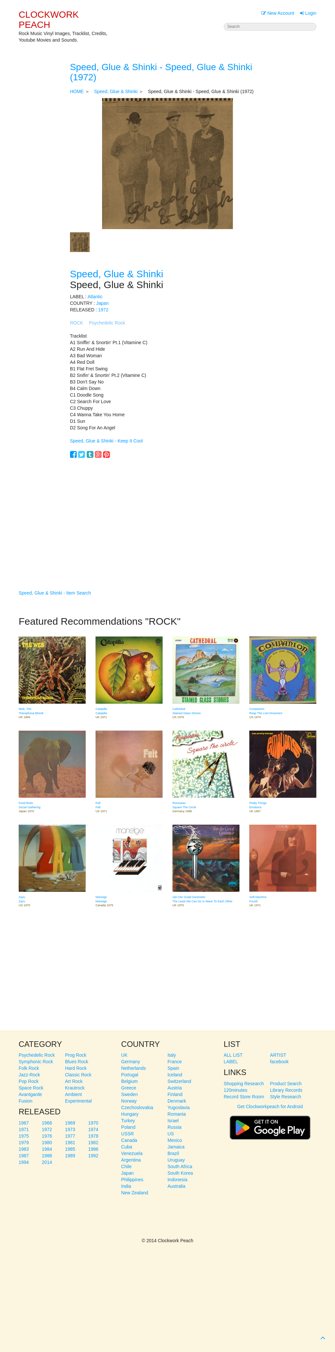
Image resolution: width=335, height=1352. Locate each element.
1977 (70, 1136)
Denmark (177, 1101)
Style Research (285, 1096)
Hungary (129, 1114)
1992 (93, 1155)
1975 (24, 1136)
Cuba (126, 1146)
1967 (24, 1123)
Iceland (175, 1074)
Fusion (25, 1101)
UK (124, 1055)
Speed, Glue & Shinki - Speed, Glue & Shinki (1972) (161, 72)
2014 (47, 1162)
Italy (172, 1055)
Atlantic (95, 296)
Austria (175, 1087)
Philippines (132, 1179)
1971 (24, 1129)
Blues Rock (76, 1061)
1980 (47, 1142)
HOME (77, 91)
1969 (70, 1123)
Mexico (175, 1140)
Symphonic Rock (36, 1061)
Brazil (173, 1153)
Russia (175, 1127)
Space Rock (31, 1087)
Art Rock (74, 1081)
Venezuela (131, 1153)
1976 (47, 1136)
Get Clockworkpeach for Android (270, 1125)
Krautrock (75, 1087)
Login (308, 13)
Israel (173, 1120)
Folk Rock (29, 1068)
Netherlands (133, 1068)
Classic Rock (78, 1074)
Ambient (73, 1094)
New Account (277, 13)
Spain (173, 1068)
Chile (126, 1166)
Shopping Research (244, 1083)
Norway (128, 1101)
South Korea (180, 1173)
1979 (24, 1142)
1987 (24, 1155)
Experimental (78, 1101)
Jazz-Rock (29, 1074)
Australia (176, 1186)
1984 (47, 1149)
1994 (24, 1162)
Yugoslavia (179, 1107)
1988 (47, 1155)
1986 (93, 1149)
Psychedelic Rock (107, 322)
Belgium (129, 1081)
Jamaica (176, 1146)
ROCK (76, 322)
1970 (93, 1123)
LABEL (231, 1061)
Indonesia (177, 1179)
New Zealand (134, 1192)
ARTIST (278, 1055)
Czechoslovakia (137, 1107)
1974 (93, 1129)
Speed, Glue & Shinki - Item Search (55, 593)
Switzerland (179, 1081)
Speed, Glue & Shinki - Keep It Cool (106, 440)
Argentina (131, 1160)
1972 (103, 309)
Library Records (286, 1090)
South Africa (180, 1166)
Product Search (286, 1083)
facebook (279, 1061)
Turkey (128, 1120)
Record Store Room (244, 1096)
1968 (47, 1123)
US (171, 1133)
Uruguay (176, 1160)
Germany (130, 1061)
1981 (70, 1142)
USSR (127, 1133)
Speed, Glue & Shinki (115, 91)
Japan (102, 303)
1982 (93, 1142)
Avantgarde (30, 1094)
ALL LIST (233, 1055)
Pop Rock (29, 1081)
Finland (175, 1094)
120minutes (235, 1090)
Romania (177, 1114)
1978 (93, 1136)
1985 (70, 1149)
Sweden (129, 1094)
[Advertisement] (167, 514)
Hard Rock (76, 1068)
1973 (70, 1129)
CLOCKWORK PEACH (49, 20)
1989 (70, 1155)
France (175, 1061)
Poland (128, 1127)
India (126, 1186)
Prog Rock (75, 1055)
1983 (24, 1149)
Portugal (129, 1074)
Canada (129, 1140)
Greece (128, 1087)
